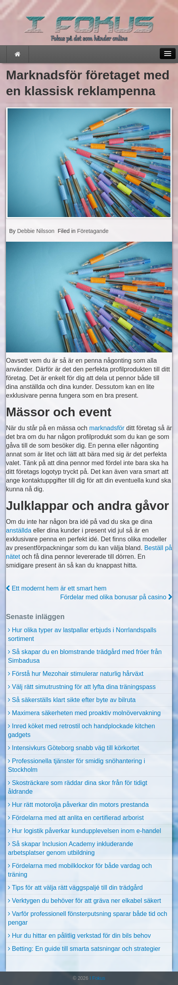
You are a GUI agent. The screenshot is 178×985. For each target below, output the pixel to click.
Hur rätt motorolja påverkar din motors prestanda (80, 804)
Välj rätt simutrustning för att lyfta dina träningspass (84, 686)
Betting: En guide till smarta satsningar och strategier (86, 948)
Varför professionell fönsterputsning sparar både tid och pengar (87, 918)
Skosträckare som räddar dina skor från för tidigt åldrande (77, 787)
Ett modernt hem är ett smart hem (56, 588)
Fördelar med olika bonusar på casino (116, 597)
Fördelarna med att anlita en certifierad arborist (78, 817)
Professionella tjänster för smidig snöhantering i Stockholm (76, 765)
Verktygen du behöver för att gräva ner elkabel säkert (86, 900)
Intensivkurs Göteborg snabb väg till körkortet (75, 748)
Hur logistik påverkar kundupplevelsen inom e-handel (86, 830)
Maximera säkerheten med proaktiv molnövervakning (86, 713)
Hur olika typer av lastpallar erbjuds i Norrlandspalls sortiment (82, 634)
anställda (18, 530)
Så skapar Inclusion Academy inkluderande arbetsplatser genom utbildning (70, 848)
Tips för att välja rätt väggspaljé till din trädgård (77, 887)
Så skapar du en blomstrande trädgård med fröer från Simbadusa (85, 656)
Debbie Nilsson (34, 231)
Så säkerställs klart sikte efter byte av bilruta (74, 699)
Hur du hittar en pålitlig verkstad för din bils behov (81, 935)
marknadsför (106, 428)
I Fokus (96, 978)
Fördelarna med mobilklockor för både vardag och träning (80, 870)
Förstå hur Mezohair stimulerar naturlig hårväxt (78, 673)
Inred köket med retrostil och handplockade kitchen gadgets (81, 730)
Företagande (92, 231)
